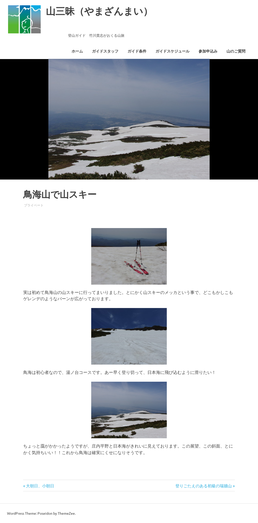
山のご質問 (236, 51)
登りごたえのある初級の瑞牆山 (203, 485)
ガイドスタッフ (105, 51)
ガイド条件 (136, 51)
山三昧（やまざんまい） (99, 11)
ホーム (77, 51)
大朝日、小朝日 (40, 485)
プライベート (34, 205)
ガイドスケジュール (172, 51)
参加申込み (208, 51)
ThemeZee (66, 513)
